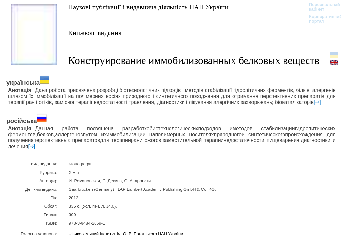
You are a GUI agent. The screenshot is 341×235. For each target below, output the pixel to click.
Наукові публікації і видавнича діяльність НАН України (148, 7)
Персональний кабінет (321, 7)
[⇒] (317, 102)
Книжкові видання (94, 32)
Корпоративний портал (321, 19)
